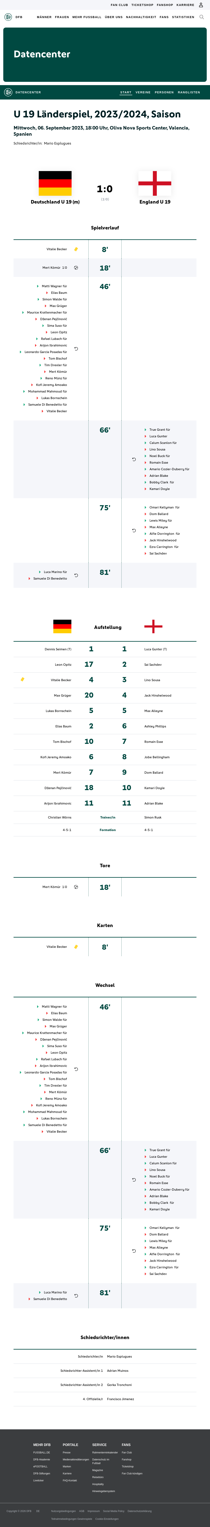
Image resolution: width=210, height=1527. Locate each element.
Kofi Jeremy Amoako (51, 385)
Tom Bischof (58, 358)
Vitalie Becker (57, 249)
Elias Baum (59, 292)
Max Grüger (58, 306)
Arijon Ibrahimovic (53, 345)
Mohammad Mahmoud (45, 391)
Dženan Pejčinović (53, 319)
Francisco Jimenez (120, 1399)
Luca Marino (53, 572)
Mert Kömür (51, 267)
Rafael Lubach (51, 338)
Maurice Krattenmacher (44, 312)
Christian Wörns (59, 817)
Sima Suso (54, 325)
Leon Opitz (59, 332)
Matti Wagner (52, 286)
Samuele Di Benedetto (45, 404)
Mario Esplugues (57, 143)
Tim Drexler (53, 365)
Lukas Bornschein (54, 398)
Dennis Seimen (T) (58, 649)
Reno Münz (53, 378)
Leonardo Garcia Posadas (43, 352)
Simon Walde (52, 299)
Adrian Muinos (117, 1370)
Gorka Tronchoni (119, 1385)
